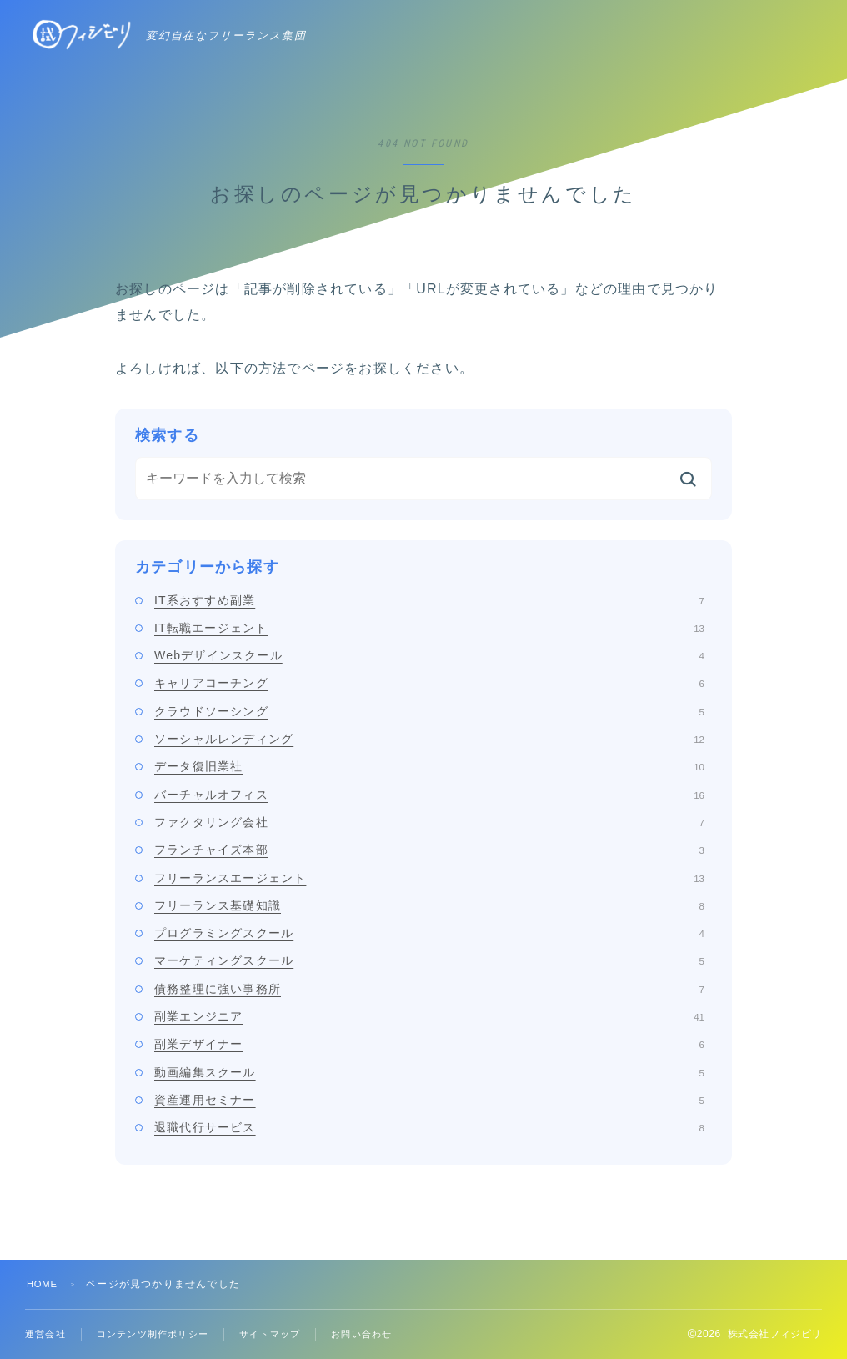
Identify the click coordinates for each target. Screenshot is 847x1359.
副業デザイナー (429, 1044)
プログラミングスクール (429, 933)
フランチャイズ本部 (429, 849)
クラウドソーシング (429, 711)
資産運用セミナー (429, 1099)
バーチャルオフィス (429, 794)
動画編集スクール (429, 1072)
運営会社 (47, 1334)
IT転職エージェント (429, 627)
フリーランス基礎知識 (429, 905)
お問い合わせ (381, 1334)
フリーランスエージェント (429, 878)
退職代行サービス (429, 1127)
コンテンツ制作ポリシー (160, 1334)
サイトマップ (285, 1334)
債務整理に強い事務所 (429, 988)
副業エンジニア (429, 1016)
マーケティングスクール (429, 960)
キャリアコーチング (429, 683)
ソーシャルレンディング (429, 738)
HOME (44, 1284)
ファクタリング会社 (429, 822)
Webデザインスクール (429, 655)
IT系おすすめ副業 (429, 600)
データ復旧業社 (429, 766)
